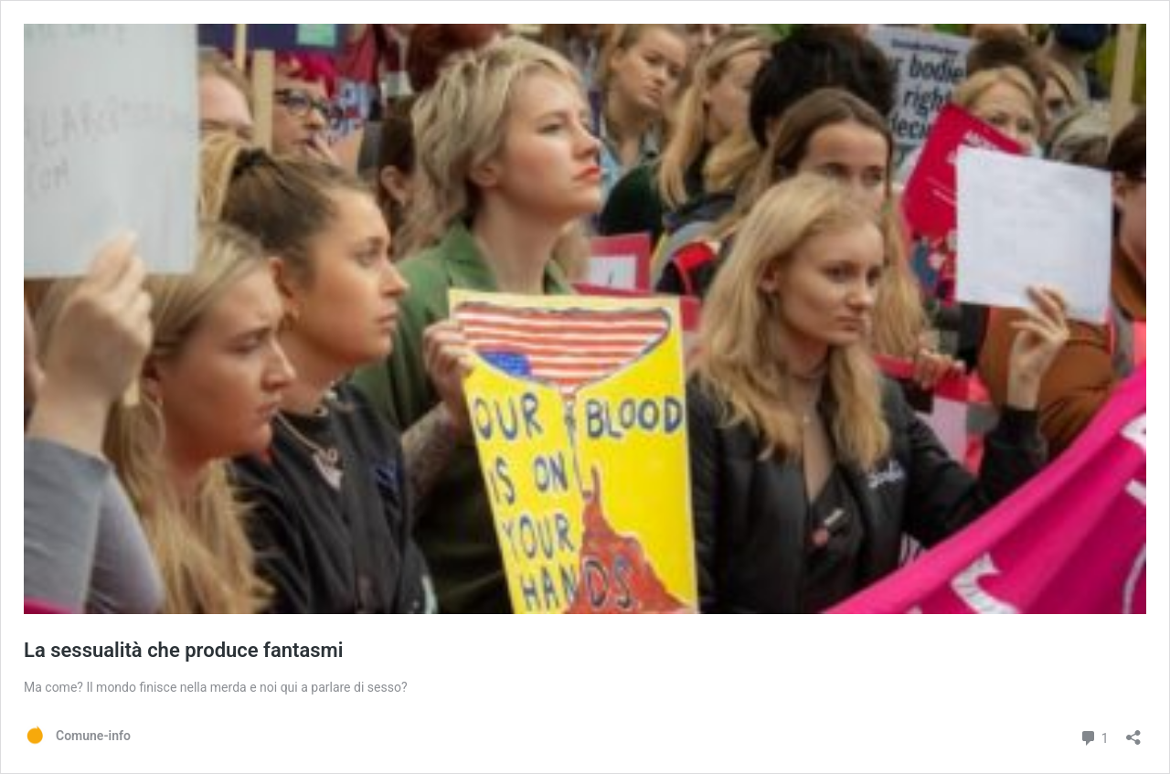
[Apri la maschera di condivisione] (1133, 731)
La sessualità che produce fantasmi (183, 650)
